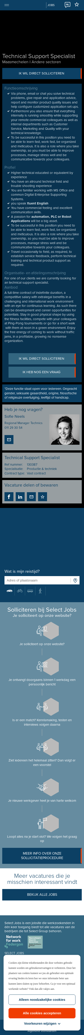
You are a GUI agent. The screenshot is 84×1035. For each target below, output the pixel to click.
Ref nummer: (13, 464)
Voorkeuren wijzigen (42, 1023)
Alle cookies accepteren (42, 1013)
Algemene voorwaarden (42, 1031)
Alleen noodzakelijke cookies (42, 999)
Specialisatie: (13, 469)
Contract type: (14, 473)
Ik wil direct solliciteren (50, 73)
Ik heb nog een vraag (49, 372)
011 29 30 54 (13, 428)
